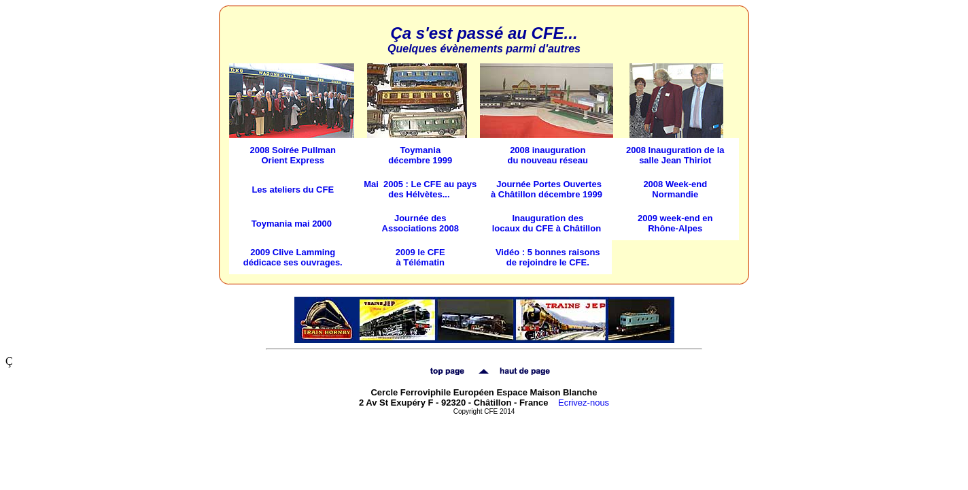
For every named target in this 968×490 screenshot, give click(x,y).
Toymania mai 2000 (292, 223)
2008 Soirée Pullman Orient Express (293, 155)
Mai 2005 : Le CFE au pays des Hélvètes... (420, 189)
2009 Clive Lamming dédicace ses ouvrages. (293, 257)
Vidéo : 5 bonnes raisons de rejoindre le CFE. (548, 257)
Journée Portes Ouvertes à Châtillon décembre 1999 (546, 189)
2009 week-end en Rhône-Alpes (675, 223)
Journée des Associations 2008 (420, 223)
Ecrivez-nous (583, 402)
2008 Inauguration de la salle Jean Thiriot (675, 155)
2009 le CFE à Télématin (420, 257)
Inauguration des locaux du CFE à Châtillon (546, 223)
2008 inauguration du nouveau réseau (548, 155)
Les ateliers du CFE (293, 189)
